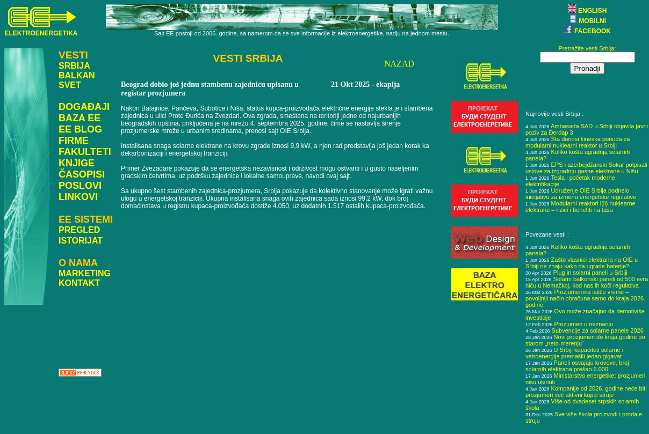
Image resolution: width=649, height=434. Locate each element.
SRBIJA (74, 65)
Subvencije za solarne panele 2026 (598, 330)
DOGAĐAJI (84, 106)
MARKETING (85, 273)
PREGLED (79, 229)
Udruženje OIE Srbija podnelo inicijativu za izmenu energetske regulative (580, 193)
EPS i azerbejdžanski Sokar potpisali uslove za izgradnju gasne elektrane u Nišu (586, 167)
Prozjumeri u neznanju (583, 324)
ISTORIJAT (81, 240)
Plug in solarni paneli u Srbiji (590, 272)
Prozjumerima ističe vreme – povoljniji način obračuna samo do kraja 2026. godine (585, 298)
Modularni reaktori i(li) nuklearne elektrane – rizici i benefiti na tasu (580, 206)
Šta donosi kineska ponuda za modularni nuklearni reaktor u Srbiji (577, 142)
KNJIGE (77, 163)
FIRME (74, 140)
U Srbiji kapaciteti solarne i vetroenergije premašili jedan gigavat (574, 353)
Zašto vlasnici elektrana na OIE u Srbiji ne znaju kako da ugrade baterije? (581, 262)
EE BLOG (80, 129)
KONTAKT (79, 283)
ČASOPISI (82, 174)
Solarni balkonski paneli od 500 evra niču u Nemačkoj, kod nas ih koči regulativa (586, 282)
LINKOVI (78, 197)
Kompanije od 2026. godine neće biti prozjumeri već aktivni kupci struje (586, 391)
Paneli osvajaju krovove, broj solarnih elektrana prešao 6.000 (577, 365)
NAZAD (399, 63)
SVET (70, 85)
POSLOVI (80, 185)
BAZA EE (79, 118)
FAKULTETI (85, 151)
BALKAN (77, 75)
